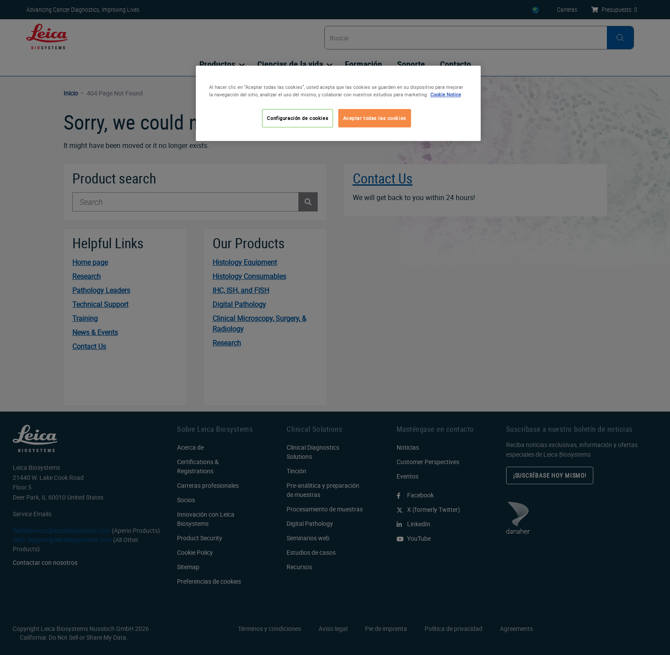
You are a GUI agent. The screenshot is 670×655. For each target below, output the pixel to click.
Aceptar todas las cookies (374, 118)
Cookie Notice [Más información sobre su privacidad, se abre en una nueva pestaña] (445, 94)
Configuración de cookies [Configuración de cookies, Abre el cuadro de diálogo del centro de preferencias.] (297, 118)
